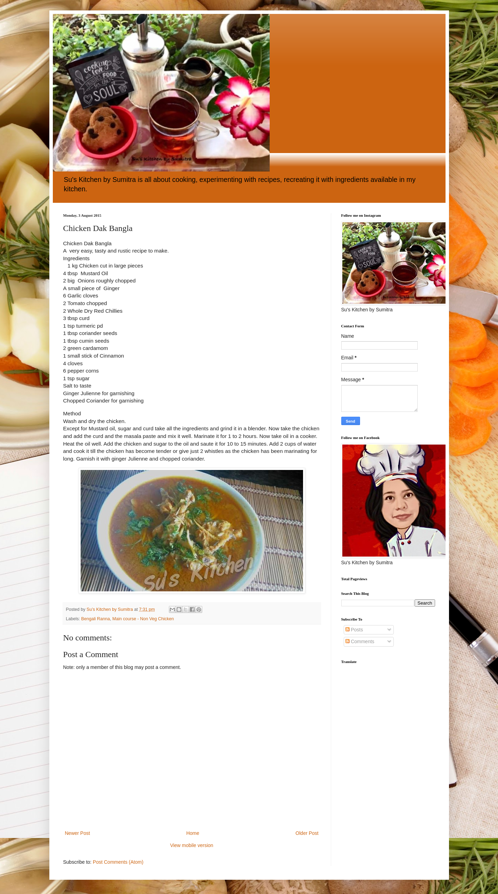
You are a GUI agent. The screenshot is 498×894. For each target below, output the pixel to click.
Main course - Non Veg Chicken (143, 618)
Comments (360, 641)
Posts (354, 629)
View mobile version (191, 845)
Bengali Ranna (95, 618)
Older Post (306, 833)
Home (192, 833)
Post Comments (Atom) (118, 862)
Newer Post (77, 833)
